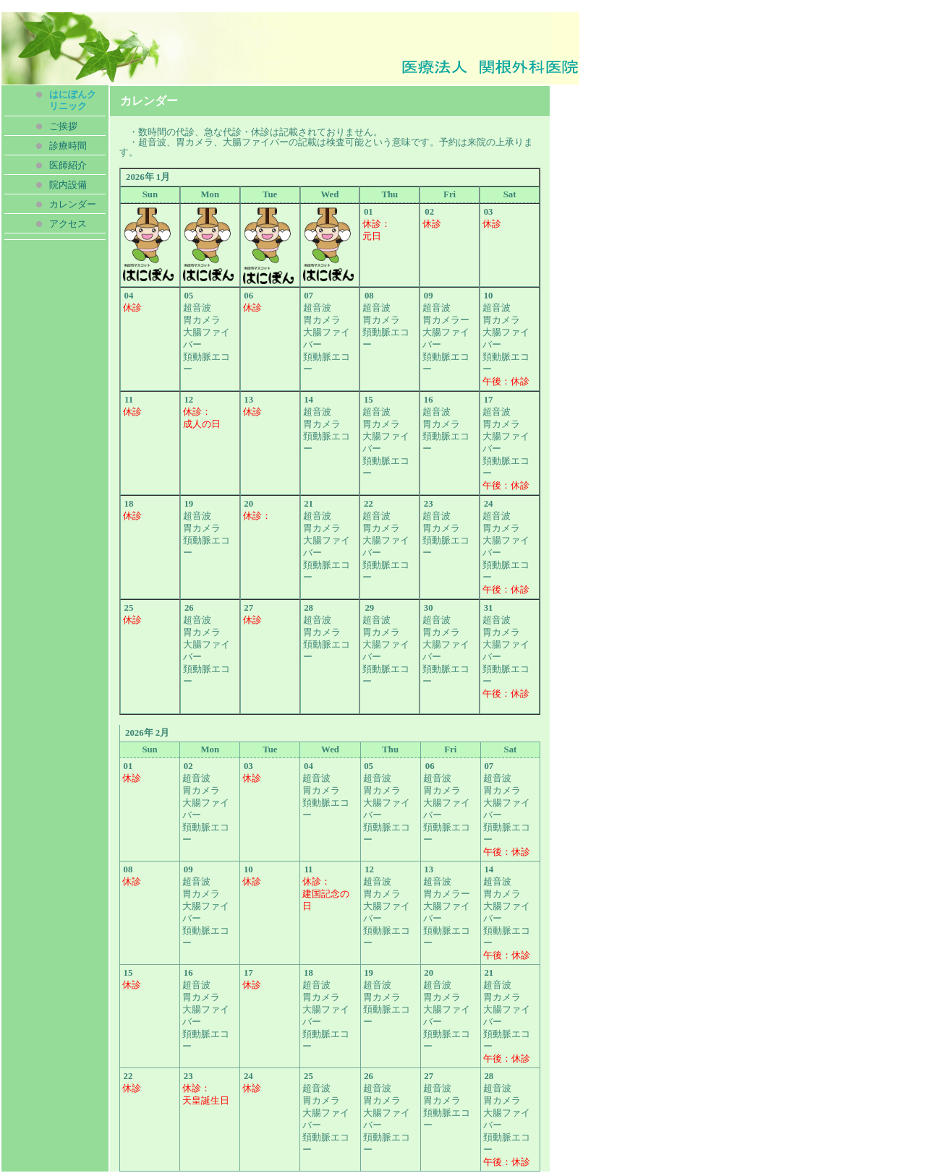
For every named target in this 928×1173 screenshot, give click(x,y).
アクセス (68, 224)
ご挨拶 (63, 126)
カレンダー (72, 204)
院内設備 (68, 185)
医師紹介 (68, 165)
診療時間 (68, 146)
